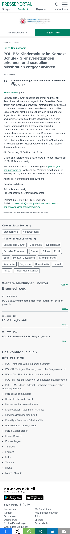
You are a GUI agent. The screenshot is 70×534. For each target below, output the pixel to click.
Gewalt (34, 251)
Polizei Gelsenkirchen (16, 431)
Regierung (25, 264)
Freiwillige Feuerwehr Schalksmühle (24, 420)
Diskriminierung (47, 258)
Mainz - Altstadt (13, 473)
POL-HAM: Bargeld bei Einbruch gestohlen (27, 364)
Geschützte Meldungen (16, 527)
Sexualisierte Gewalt (14, 245)
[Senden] (64, 531)
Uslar (8, 457)
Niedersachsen (31, 232)
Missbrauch (36, 245)
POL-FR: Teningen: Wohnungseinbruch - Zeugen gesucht (35, 369)
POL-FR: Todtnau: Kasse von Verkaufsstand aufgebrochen (36, 380)
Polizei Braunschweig (15, 48)
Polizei (7, 270)
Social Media (41, 523)
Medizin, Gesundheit (24, 258)
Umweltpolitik (42, 264)
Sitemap (39, 520)
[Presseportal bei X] (23, 504)
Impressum (10, 509)
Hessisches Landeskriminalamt (21, 404)
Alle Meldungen (18, 32)
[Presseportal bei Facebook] (19, 504)
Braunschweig (11, 92)
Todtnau (9, 462)
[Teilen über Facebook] (6, 531)
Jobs (37, 516)
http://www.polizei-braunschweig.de (22, 207)
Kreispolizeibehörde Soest (19, 399)
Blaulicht (23, 9)
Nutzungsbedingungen (46, 513)
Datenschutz (10, 520)
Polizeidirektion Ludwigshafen (21, 425)
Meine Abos (61, 9)
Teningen (10, 446)
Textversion (10, 516)
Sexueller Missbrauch (15, 251)
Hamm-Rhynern (13, 436)
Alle (64, 284)
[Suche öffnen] (57, 4)
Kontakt (8, 513)
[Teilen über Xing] (41, 531)
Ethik (6, 258)
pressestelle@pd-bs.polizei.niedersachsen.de (35, 203)
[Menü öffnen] (65, 4)
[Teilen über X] (17, 531)
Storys (6, 9)
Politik (57, 251)
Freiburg (9, 452)
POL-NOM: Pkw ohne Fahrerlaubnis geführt (28, 374)
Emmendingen (13, 441)
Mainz (8, 468)
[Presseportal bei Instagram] (28, 504)
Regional (41, 9)
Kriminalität (9, 264)
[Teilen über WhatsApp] (29, 531)
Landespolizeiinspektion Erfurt (21, 415)
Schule (46, 251)
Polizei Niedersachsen (26, 270)
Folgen (52, 32)
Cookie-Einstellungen (15, 523)
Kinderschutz (53, 245)
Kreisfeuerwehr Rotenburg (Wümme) (24, 409)
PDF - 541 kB (38, 83)
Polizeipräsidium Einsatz (18, 394)
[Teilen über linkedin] (52, 531)
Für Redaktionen (43, 509)
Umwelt (57, 264)
